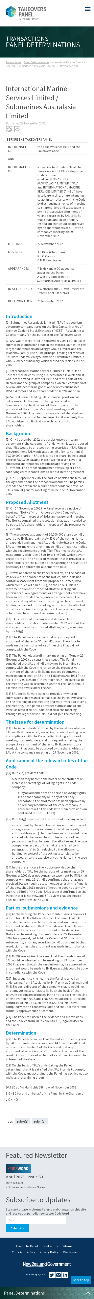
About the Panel (27, 1246)
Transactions (13, 62)
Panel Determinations (36, 62)
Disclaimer (70, 1252)
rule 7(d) (40, 1121)
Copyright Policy (23, 1252)
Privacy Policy (49, 1252)
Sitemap (68, 1246)
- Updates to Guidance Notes (25, 1187)
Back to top (81, 1280)
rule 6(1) (22, 1121)
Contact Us (50, 1246)
